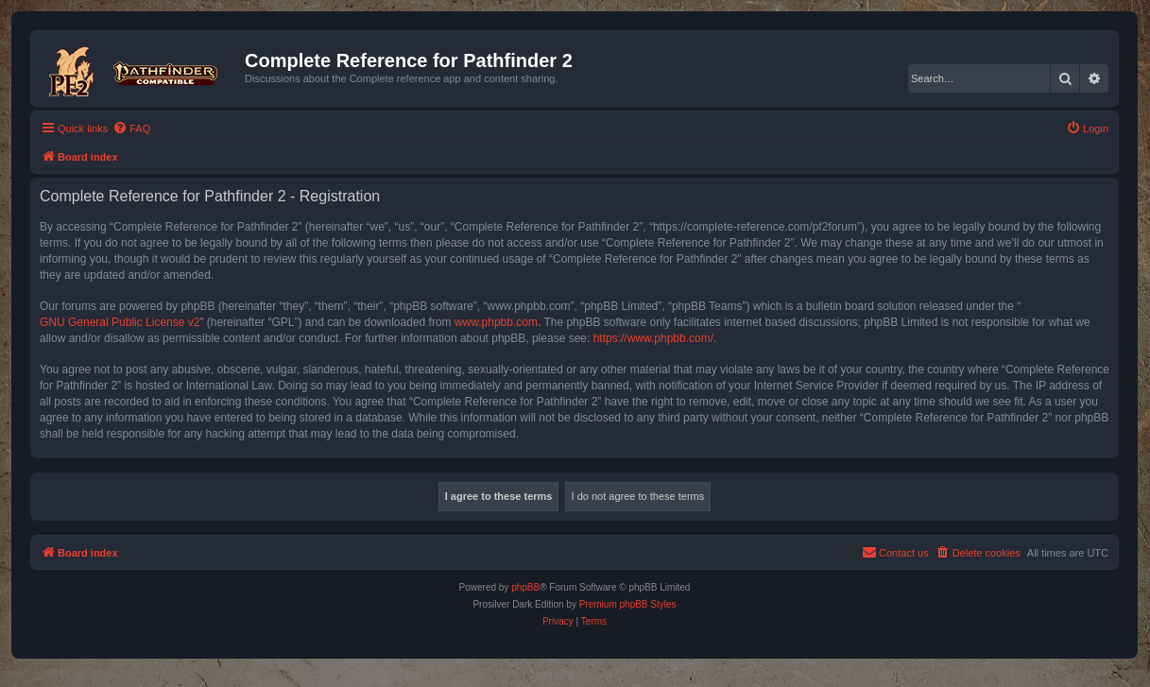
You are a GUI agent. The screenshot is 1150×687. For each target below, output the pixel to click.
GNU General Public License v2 (119, 322)
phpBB (525, 587)
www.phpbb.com (496, 322)
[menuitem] (131, 128)
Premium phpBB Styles (628, 604)
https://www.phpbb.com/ (653, 338)
